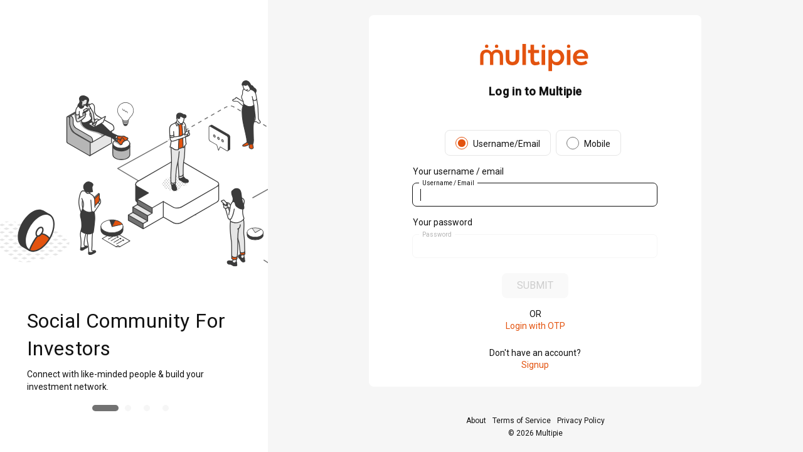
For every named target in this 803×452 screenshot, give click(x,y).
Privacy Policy (581, 420)
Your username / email (458, 171)
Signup (535, 365)
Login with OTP (535, 326)
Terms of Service (521, 420)
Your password (442, 222)
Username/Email (506, 144)
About (476, 420)
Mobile (597, 144)
